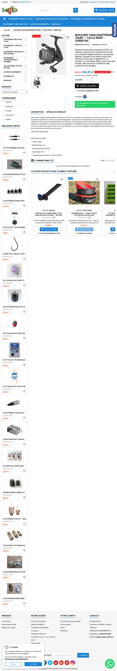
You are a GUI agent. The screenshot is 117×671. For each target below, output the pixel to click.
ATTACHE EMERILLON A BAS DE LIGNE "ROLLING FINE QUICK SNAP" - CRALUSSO (14, 148)
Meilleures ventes (8, 627)
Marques (56, 24)
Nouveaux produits (9, 624)
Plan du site (35, 643)
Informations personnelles (70, 621)
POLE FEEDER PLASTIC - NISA (14, 519)
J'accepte (33, 664)
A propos (34, 631)
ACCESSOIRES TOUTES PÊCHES (13, 67)
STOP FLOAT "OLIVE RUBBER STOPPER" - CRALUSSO (14, 227)
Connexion (92, 2)
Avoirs (62, 627)
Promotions (6, 621)
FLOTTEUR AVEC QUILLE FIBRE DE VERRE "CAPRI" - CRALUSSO (14, 386)
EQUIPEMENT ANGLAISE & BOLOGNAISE (52, 19)
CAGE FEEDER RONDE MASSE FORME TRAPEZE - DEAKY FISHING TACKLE (14, 201)
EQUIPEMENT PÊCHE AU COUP (20, 19)
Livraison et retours (38, 621)
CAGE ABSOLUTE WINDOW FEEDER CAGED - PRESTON (14, 545)
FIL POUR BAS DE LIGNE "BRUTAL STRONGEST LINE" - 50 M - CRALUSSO (14, 333)
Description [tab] (37, 112)
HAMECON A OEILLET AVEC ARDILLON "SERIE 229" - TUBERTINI (14, 254)
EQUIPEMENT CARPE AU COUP (15, 24)
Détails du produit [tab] (56, 112)
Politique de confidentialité (16, 659)
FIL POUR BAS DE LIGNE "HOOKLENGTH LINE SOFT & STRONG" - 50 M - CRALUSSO (14, 280)
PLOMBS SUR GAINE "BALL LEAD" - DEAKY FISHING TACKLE (14, 466)
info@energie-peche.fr (104, 637)
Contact (5, 2)
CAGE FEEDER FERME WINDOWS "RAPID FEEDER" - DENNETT (14, 598)
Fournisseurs (9, 98)
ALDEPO (8, 102)
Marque (96, 45)
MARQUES (8, 80)
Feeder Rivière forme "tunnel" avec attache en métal (14, 492)
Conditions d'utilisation (40, 627)
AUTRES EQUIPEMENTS (40, 24)
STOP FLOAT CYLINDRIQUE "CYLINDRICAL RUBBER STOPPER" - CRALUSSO (14, 360)
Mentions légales (37, 624)
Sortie (13, 664)
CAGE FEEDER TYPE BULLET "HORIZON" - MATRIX (14, 413)
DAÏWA (8, 119)
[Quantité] (87, 79)
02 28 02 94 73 (25, 2)
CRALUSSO (9, 115)
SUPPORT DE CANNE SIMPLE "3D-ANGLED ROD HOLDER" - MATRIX (48, 214)
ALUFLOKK (9, 106)
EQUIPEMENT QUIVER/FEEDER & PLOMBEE (87, 19)
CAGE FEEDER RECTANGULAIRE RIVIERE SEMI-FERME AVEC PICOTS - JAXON (14, 439)
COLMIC (8, 111)
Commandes (65, 624)
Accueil (6, 35)
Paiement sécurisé (38, 634)
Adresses (64, 631)
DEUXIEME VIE (9, 76)
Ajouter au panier (86, 85)
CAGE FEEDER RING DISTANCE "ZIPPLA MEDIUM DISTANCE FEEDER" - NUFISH (14, 572)
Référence (79, 45)
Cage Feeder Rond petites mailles (14, 307)
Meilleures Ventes (11, 126)
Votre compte (67, 615)
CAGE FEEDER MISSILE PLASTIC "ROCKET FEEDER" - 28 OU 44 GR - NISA (14, 174)
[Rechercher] (58, 10)
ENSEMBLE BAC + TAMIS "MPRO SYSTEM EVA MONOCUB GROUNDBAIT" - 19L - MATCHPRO (84, 215)
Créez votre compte (107, 2)
